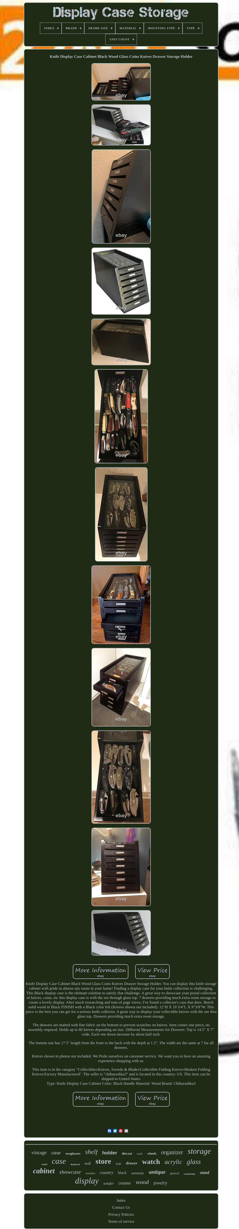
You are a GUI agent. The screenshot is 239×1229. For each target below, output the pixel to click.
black (122, 1172)
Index (121, 1200)
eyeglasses (73, 1153)
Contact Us (121, 1207)
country (106, 1172)
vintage (39, 1152)
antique (157, 1172)
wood (142, 1182)
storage (199, 1151)
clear (56, 1152)
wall (87, 1163)
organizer (172, 1152)
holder (109, 1152)
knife (118, 1163)
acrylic (173, 1161)
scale (140, 1153)
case (59, 1161)
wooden (90, 1173)
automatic (137, 1173)
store (103, 1161)
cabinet (44, 1171)
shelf (91, 1151)
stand (204, 1172)
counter (124, 1183)
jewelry (160, 1182)
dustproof (75, 1164)
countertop (189, 1173)
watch (151, 1161)
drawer (131, 1163)
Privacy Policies (121, 1214)
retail (44, 1164)
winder (108, 1183)
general (174, 1173)
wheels (152, 1153)
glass (194, 1161)
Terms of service (121, 1221)
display (87, 1180)
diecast (127, 1153)
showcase (70, 1172)
